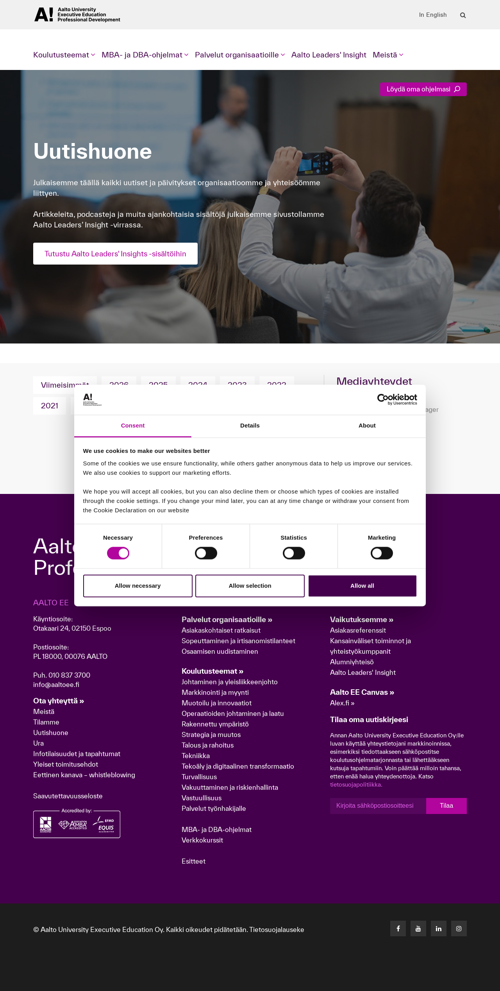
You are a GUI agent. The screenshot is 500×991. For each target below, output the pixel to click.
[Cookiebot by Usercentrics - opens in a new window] (383, 400)
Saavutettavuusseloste (68, 796)
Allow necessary (138, 585)
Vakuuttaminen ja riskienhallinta (230, 787)
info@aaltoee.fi (56, 684)
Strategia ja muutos (211, 734)
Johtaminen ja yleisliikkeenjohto (230, 681)
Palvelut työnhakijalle (214, 808)
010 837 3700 (69, 675)
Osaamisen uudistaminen (220, 651)
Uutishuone (50, 732)
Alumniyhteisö (352, 661)
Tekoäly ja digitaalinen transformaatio (238, 766)
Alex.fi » (342, 703)
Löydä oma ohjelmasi (423, 89)
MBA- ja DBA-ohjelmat (217, 829)
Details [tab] (250, 425)
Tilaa (446, 805)
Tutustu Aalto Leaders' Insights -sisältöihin (118, 253)
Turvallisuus (199, 776)
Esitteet (193, 861)
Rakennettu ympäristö (215, 724)
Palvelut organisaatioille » (227, 619)
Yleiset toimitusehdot (65, 764)
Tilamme (46, 722)
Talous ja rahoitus (208, 745)
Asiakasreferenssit (358, 630)
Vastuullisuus (201, 797)
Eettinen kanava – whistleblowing (85, 774)
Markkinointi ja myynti (215, 692)
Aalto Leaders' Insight (328, 54)
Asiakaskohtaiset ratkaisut (221, 630)
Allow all (362, 585)
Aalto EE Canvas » (362, 692)
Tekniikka (196, 755)
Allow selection (250, 585)
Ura (38, 743)
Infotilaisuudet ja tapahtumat (76, 753)
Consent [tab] (133, 425)
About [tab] (367, 425)
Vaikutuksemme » (362, 619)
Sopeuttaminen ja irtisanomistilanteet (238, 640)
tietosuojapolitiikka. (356, 784)
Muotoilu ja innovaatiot (217, 703)
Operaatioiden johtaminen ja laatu (233, 713)
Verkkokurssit (202, 840)
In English (433, 15)
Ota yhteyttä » (58, 700)
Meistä (43, 711)
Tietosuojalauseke (276, 929)
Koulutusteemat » (213, 671)
